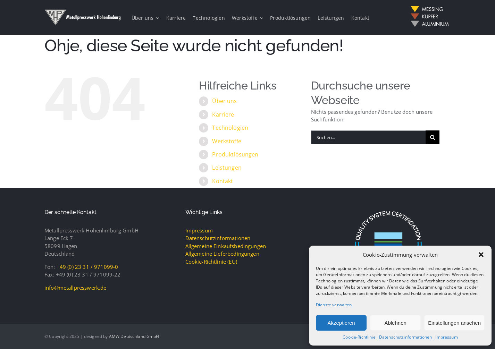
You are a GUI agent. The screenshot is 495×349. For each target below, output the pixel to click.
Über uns (224, 101)
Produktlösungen (235, 154)
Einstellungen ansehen (454, 323)
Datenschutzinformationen (405, 337)
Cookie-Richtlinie (359, 337)
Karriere (223, 114)
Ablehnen (395, 323)
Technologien (230, 127)
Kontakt (222, 181)
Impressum (446, 337)
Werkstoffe (226, 141)
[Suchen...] (368, 137)
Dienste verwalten (334, 305)
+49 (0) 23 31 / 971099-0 (87, 266)
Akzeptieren (341, 323)
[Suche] (432, 137)
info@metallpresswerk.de (75, 287)
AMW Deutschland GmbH (134, 336)
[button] (481, 254)
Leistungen (227, 167)
